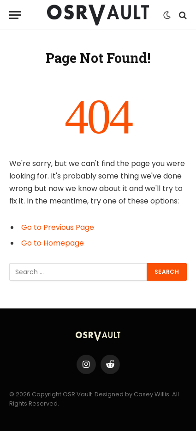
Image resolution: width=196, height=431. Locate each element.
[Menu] (15, 15)
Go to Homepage (52, 243)
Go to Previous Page (57, 227)
